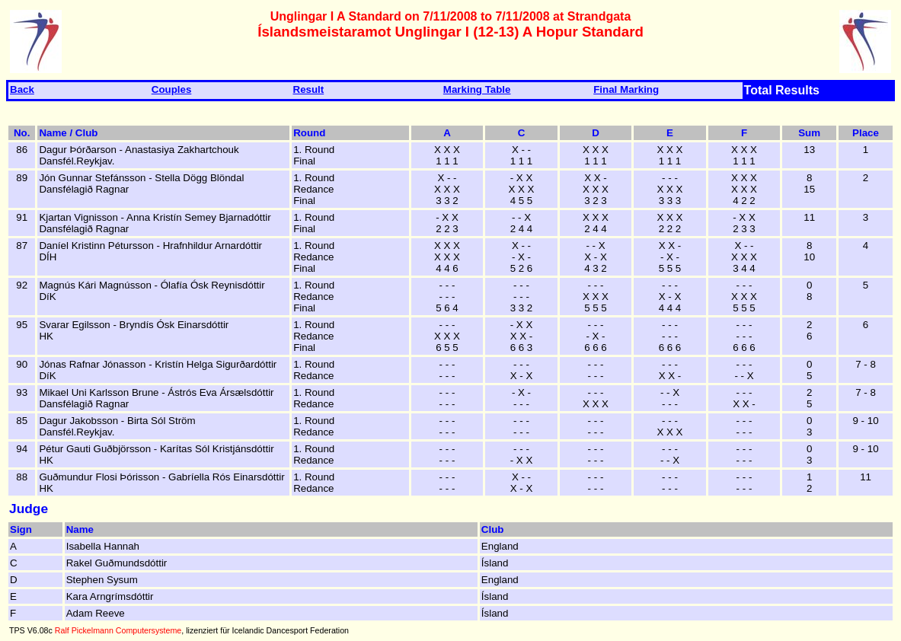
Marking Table (477, 89)
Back (22, 89)
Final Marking (626, 89)
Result (308, 89)
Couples (172, 89)
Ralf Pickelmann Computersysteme (118, 630)
